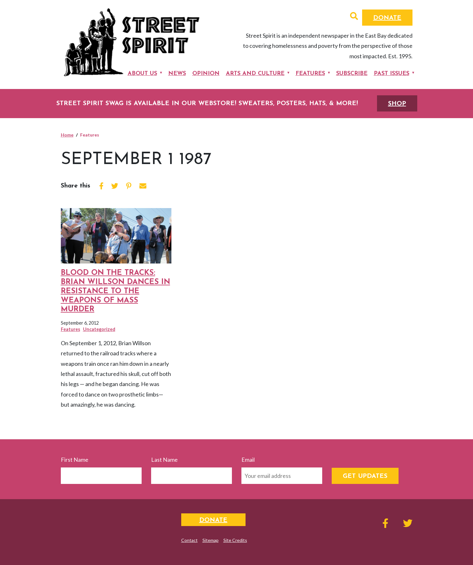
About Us (142, 74)
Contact (189, 540)
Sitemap (210, 540)
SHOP (397, 104)
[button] (354, 16)
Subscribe (352, 74)
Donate (387, 18)
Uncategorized (99, 329)
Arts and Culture (255, 74)
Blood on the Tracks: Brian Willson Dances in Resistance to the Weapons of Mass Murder (115, 291)
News (177, 74)
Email (248, 459)
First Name (74, 459)
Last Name (164, 459)
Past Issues (391, 74)
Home (67, 134)
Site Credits (235, 540)
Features (310, 74)
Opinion (206, 74)
